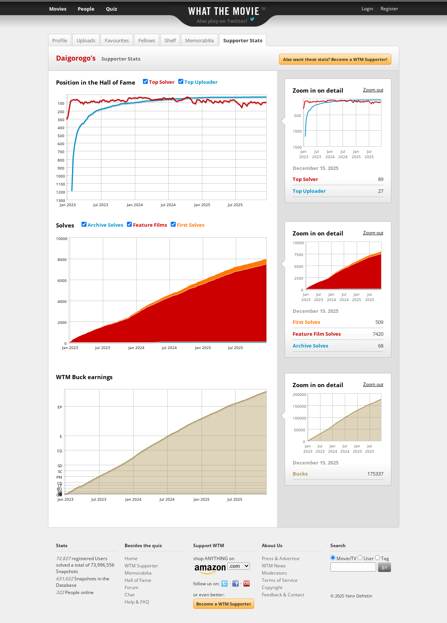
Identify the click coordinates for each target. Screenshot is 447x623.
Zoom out (373, 89)
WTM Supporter (141, 565)
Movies (57, 8)
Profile (59, 40)
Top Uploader (201, 81)
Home (131, 558)
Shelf (170, 40)
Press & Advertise (281, 558)
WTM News (274, 565)
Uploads (86, 40)
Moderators (274, 573)
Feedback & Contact (283, 594)
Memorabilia (199, 40)
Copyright (272, 587)
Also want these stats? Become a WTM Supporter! (335, 59)
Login (367, 8)
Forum (131, 587)
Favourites (117, 40)
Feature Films (150, 224)
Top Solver (162, 81)
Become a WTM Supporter (223, 604)
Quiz (111, 8)
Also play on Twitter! (222, 21)
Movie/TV (346, 558)
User (369, 558)
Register (389, 8)
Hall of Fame (138, 580)
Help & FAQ (137, 602)
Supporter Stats (242, 40)
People (86, 8)
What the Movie (223, 9)
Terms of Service (280, 580)
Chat (130, 594)
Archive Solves (105, 224)
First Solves (190, 224)
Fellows (146, 40)
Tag (385, 558)
